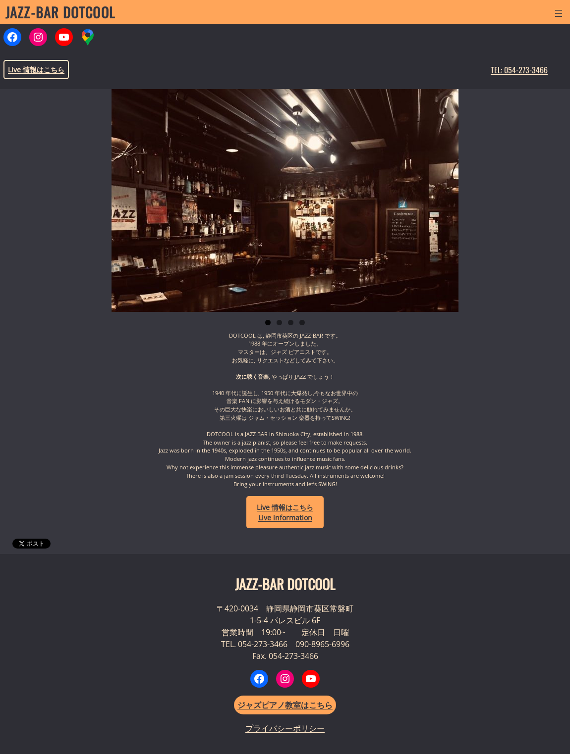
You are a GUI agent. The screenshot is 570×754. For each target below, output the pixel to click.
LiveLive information (285, 512)
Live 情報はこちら (36, 69)
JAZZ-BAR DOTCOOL (60, 12)
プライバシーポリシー (285, 728)
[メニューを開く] (559, 13)
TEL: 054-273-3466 (519, 70)
